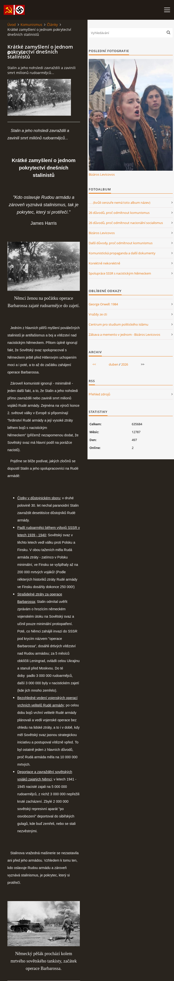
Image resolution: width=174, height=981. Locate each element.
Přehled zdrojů (99, 394)
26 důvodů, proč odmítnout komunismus (119, 212)
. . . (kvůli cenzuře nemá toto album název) (119, 202)
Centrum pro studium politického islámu (118, 324)
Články (52, 24)
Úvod (11, 24)
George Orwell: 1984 (103, 304)
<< (94, 364)
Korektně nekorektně (104, 263)
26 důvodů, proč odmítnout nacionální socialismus (126, 223)
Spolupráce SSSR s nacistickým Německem (120, 273)
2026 (124, 364)
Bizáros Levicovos (102, 174)
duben (113, 364)
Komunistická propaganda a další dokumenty (122, 253)
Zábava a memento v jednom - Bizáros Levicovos (124, 334)
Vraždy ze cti (98, 314)
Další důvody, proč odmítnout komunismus (120, 243)
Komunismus (31, 24)
